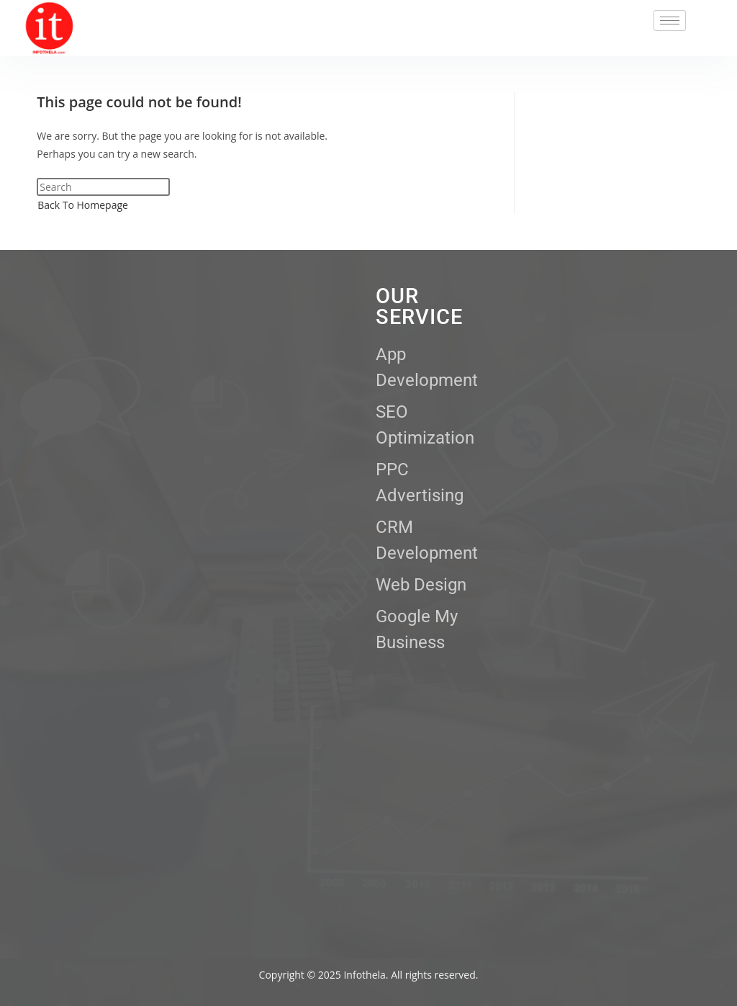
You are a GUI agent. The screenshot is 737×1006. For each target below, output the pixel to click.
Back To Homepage (82, 205)
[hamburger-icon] (670, 20)
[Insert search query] (103, 187)
